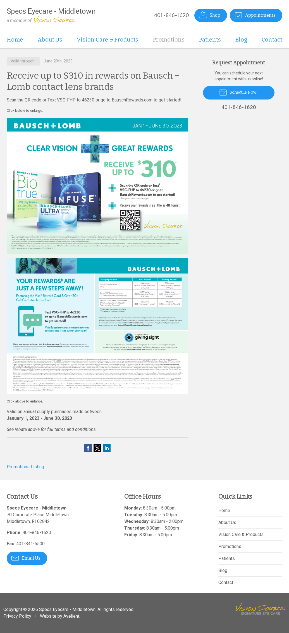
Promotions (169, 39)
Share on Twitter (97, 448)
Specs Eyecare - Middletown (67, 609)
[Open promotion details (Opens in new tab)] (97, 256)
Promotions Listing (25, 466)
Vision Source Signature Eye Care (260, 608)
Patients (210, 39)
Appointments (255, 15)
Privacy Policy (17, 616)
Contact (272, 39)
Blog (241, 39)
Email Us (25, 558)
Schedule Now (237, 92)
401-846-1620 (171, 15)
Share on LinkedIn (107, 448)
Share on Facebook (88, 448)
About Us (49, 39)
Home (15, 39)
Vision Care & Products (107, 39)
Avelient (71, 616)
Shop (209, 15)
